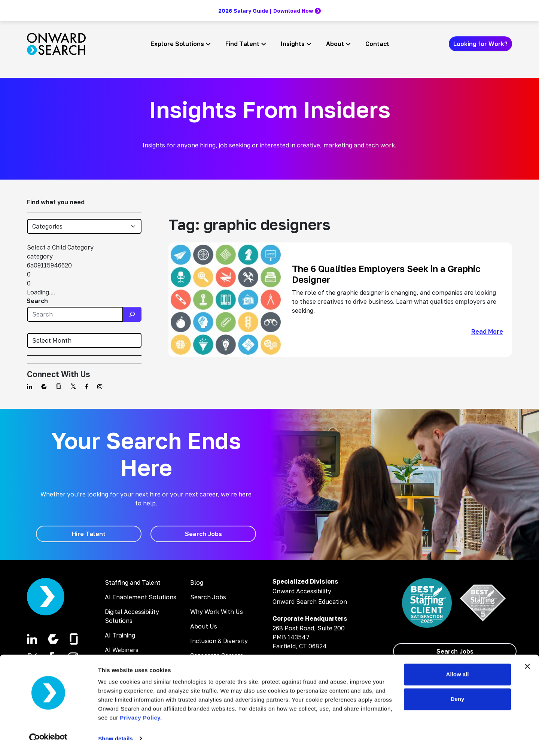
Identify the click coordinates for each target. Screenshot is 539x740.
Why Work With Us (216, 611)
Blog (196, 582)
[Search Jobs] (203, 534)
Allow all (457, 661)
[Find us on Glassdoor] (58, 386)
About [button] (335, 44)
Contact (377, 44)
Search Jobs (208, 597)
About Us (203, 626)
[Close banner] (527, 653)
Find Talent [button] (242, 44)
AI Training (120, 635)
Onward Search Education (309, 601)
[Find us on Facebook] (86, 386)
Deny (458, 685)
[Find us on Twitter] (73, 386)
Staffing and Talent (133, 582)
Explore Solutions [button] (177, 44)
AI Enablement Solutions (140, 597)
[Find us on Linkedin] (29, 386)
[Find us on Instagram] (100, 386)
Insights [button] (293, 44)
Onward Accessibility (301, 591)
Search (37, 301)
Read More (487, 331)
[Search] (132, 314)
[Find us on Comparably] (44, 386)
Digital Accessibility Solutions (132, 616)
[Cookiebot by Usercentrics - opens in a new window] (48, 725)
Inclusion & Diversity (219, 641)
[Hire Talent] (88, 534)
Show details (115, 725)
